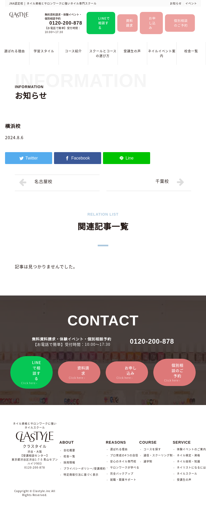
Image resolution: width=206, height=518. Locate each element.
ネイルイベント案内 (162, 53)
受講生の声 (132, 51)
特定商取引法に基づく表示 (81, 475)
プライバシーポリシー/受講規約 (85, 469)
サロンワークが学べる (124, 468)
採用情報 (69, 463)
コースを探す (152, 450)
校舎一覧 (191, 51)
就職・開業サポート (123, 480)
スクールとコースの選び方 (103, 53)
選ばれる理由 (14, 51)
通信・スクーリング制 (158, 456)
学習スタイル (44, 51)
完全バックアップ (121, 474)
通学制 (148, 462)
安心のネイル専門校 (123, 462)
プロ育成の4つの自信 (124, 456)
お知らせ (176, 3)
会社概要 (69, 451)
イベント (191, 3)
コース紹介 (73, 51)
